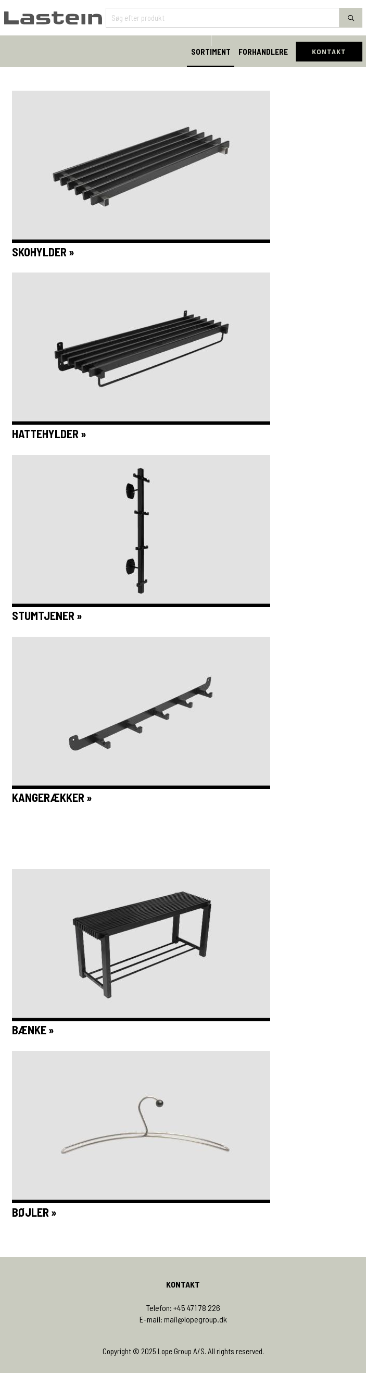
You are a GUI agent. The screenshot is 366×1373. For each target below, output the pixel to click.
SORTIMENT (211, 51)
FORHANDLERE (263, 51)
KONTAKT (329, 51)
